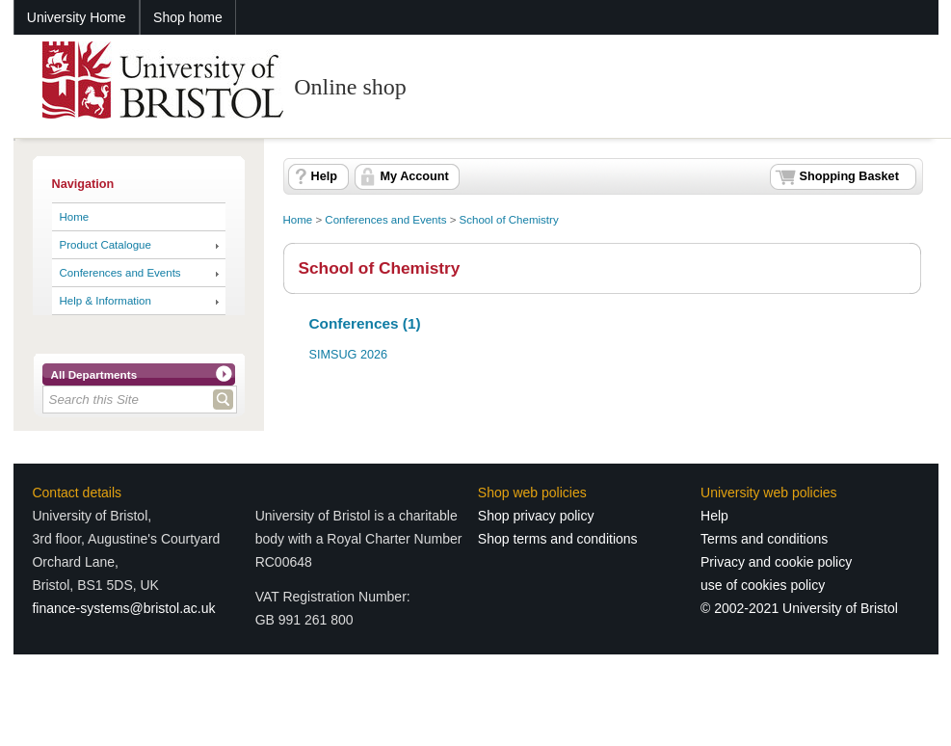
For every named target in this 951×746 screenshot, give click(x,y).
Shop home (188, 17)
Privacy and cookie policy (776, 562)
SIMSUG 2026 (348, 354)
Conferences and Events (120, 273)
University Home (76, 17)
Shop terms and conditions (558, 538)
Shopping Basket (849, 176)
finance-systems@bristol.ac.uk (123, 608)
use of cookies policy (762, 585)
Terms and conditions (764, 538)
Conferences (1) (365, 323)
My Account (415, 176)
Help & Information (105, 300)
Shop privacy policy (536, 515)
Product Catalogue (105, 245)
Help (324, 176)
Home (75, 217)
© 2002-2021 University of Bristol (799, 608)
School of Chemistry (509, 220)
